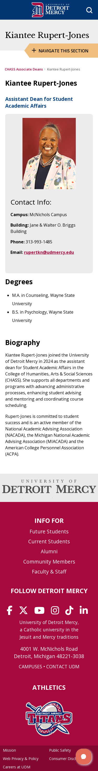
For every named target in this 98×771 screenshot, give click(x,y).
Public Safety (60, 750)
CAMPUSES (30, 666)
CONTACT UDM (62, 666)
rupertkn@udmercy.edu (49, 252)
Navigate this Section (63, 51)
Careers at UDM (16, 766)
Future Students (49, 531)
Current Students (49, 541)
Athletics (49, 687)
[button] (83, 756)
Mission (9, 750)
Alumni (49, 551)
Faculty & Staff (49, 571)
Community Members (49, 561)
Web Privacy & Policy (20, 758)
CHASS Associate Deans (24, 69)
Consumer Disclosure (67, 758)
